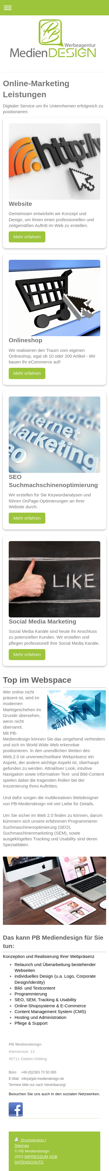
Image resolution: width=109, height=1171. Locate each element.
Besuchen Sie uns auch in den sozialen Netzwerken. (54, 1094)
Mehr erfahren (27, 236)
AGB (53, 1156)
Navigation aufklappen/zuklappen (54, 7)
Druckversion (30, 1140)
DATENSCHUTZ (29, 1162)
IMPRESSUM (36, 1156)
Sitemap (22, 1145)
